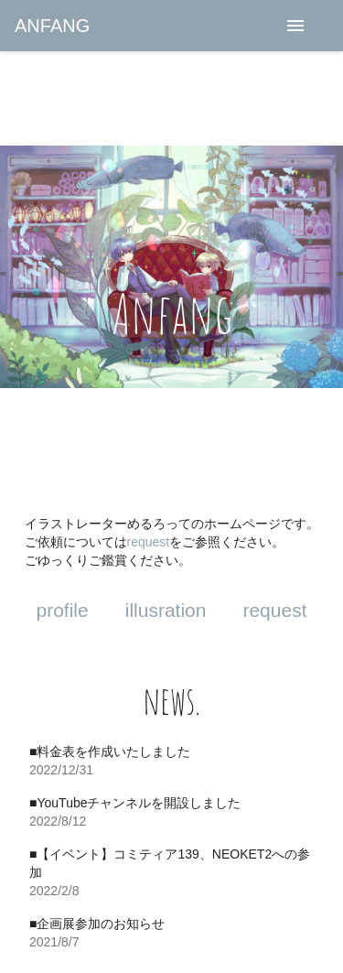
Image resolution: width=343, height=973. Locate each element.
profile (63, 610)
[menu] (295, 25)
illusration (166, 610)
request (148, 542)
